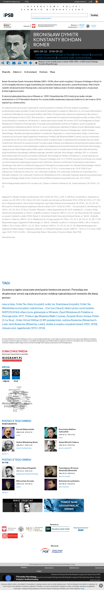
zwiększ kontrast (80, 2)
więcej (4, 454)
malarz (18, 487)
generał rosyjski (64, 476)
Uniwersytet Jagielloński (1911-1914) (23, 328)
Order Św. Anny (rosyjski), (30, 304)
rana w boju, (8, 304)
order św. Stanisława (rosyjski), (62, 304)
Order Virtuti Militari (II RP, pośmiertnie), (38, 320)
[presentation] (6, 72)
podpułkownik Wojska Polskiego (27, 474)
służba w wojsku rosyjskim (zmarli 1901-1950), (72, 324)
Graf (16, 381)
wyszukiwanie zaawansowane (41, 18)
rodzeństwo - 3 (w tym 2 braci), (46, 308)
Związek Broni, (74, 316)
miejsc (39, 571)
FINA (27, 2)
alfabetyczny (74, 568)
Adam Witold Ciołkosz (69, 442)
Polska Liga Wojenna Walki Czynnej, (45, 316)
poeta (18, 435)
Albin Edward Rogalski (26, 468)
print (19, 63)
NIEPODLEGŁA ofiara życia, (17, 312)
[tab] (7, 72)
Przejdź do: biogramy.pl (11, 2)
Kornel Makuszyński (25, 429)
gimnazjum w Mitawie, (46, 312)
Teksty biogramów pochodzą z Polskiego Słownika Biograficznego (52, 564)
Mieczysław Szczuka (25, 481)
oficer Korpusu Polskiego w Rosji (53, 54)
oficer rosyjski (82, 54)
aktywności (49, 568)
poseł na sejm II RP (65, 448)
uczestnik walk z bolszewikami (75, 57)
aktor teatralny (64, 487)
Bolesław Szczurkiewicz (69, 481)
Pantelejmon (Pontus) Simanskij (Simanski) (68, 469)
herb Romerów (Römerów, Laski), (27, 324)
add (30, 63)
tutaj (82, 588)
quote (25, 63)
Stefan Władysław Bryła (27, 442)
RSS (97, 2)
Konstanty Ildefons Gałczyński (67, 430)
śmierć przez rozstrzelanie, (79, 308)
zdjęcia (6, 381)
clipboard (8, 63)
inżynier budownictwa (23, 448)
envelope (14, 63)
